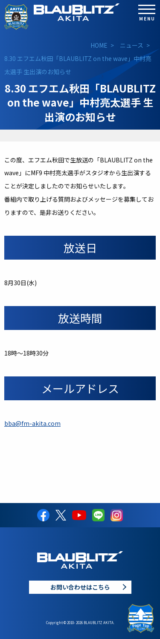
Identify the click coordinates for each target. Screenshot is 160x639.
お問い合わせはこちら (80, 587)
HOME (99, 45)
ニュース (131, 45)
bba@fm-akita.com (32, 423)
